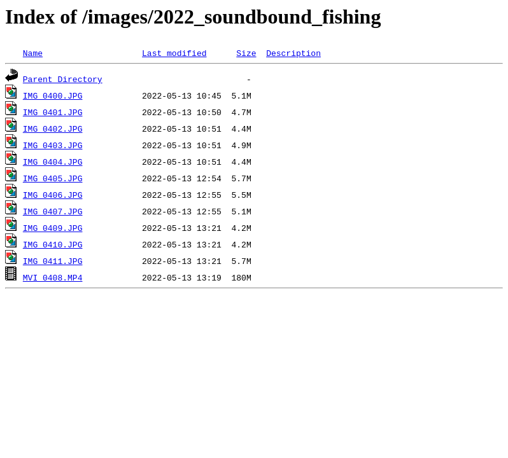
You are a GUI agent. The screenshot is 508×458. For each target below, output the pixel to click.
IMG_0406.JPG (53, 194)
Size (246, 53)
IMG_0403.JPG (53, 145)
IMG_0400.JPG (53, 95)
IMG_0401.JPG (53, 112)
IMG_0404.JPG (53, 161)
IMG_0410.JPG (53, 244)
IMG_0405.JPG (53, 178)
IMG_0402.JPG (53, 128)
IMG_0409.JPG (53, 227)
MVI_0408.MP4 (53, 277)
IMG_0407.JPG (53, 211)
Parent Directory (62, 79)
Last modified (174, 53)
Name (33, 53)
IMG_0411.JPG (53, 261)
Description (293, 53)
